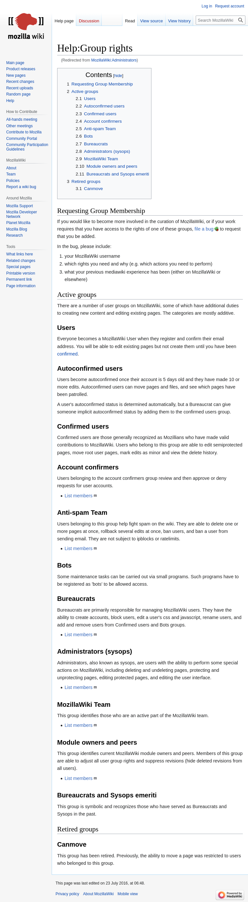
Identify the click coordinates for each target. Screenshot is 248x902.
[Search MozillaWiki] (220, 20)
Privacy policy (67, 894)
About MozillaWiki (98, 894)
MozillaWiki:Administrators (114, 60)
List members (78, 495)
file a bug (204, 228)
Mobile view (128, 894)
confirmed (67, 353)
